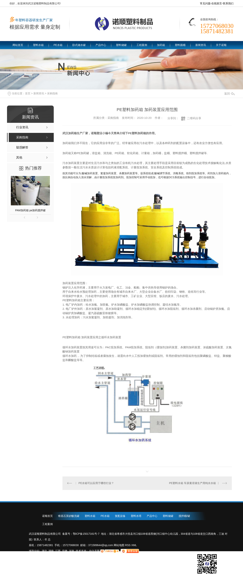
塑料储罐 (121, 45)
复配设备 (120, 515)
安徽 (64, 550)
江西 (58, 550)
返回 (229, 93)
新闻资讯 (200, 45)
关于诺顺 (221, 45)
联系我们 (228, 3)
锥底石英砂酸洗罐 (68, 515)
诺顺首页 (47, 515)
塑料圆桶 (180, 45)
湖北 (44, 550)
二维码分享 (194, 118)
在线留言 (216, 3)
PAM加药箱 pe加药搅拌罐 (30, 210)
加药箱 (161, 45)
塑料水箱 (38, 45)
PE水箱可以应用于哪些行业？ (96, 483)
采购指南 (52, 93)
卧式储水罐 (79, 45)
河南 (71, 550)
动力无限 (94, 550)
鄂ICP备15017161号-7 (86, 533)
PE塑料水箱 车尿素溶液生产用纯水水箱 (192, 483)
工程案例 (141, 45)
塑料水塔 (136, 515)
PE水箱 (58, 45)
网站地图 (118, 545)
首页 (27, 93)
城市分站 (34, 550)
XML (134, 545)
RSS (128, 545)
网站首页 (18, 45)
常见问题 (205, 3)
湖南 (51, 550)
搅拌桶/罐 (184, 515)
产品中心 (100, 45)
